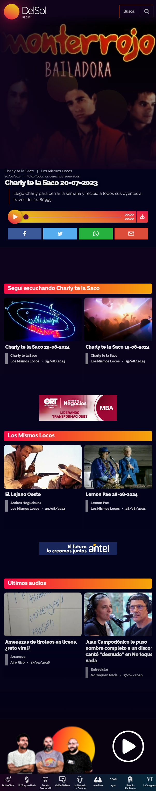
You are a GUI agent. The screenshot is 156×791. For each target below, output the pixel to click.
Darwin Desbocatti (45, 787)
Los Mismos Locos (56, 171)
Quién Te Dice (62, 785)
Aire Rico (98, 785)
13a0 (113, 785)
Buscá (128, 11)
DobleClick (8, 785)
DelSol (34, 10)
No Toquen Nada (27, 785)
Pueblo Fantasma (130, 787)
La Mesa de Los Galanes (80, 787)
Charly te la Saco (19, 171)
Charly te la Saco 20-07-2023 (51, 182)
